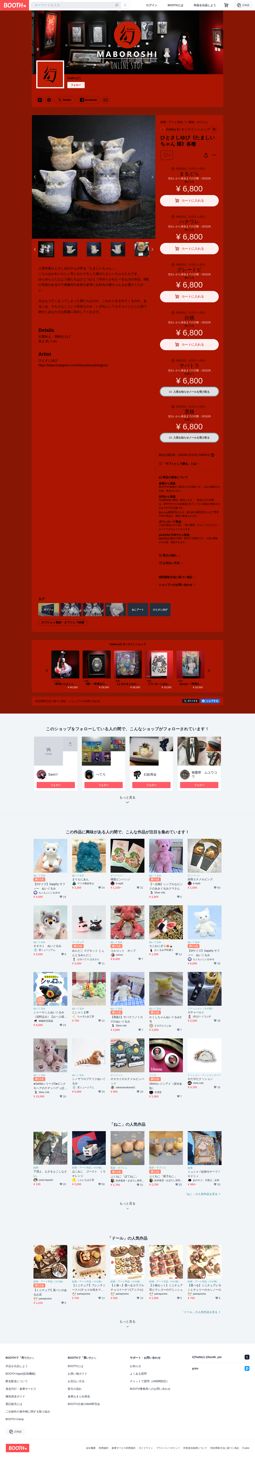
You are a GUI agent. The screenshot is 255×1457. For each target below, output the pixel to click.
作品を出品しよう (205, 5)
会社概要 (91, 1448)
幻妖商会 (150, 774)
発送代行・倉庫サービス (21, 1388)
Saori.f (52, 774)
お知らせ (135, 1366)
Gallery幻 (74, 78)
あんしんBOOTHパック (171, 512)
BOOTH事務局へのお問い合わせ (150, 1388)
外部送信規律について (195, 1448)
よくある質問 (138, 1373)
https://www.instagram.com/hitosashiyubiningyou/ (73, 365)
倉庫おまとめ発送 (79, 1396)
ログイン (151, 5)
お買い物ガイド (77, 1373)
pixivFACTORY (167, 538)
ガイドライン (146, 1448)
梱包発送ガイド (15, 1396)
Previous (35, 177)
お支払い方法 (171, 563)
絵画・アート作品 (171, 122)
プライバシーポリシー (168, 1448)
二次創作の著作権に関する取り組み (28, 1411)
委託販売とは (14, 1404)
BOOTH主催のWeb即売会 (84, 1404)
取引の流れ (170, 555)
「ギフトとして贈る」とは (179, 463)
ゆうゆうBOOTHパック (199, 512)
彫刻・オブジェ (198, 122)
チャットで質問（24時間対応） (149, 1381)
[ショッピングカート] (226, 5)
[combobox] (76, 5)
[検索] (116, 5)
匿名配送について (17, 1381)
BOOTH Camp (15, 1419)
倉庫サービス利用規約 (123, 1448)
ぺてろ (101, 774)
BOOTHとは (175, 5)
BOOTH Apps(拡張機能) (20, 1373)
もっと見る (127, 801)
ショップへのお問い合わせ (175, 584)
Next (152, 177)
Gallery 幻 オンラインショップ (128, 644)
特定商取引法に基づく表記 (175, 577)
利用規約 (103, 1448)
